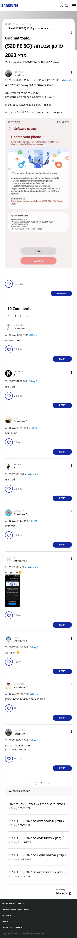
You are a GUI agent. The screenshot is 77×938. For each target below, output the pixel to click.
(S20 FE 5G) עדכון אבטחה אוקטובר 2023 (36, 855)
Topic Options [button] (66, 32)
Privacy (6, 915)
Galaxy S (67, 80)
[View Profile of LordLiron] (18, 371)
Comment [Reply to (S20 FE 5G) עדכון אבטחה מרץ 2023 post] (61, 293)
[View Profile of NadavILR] (18, 72)
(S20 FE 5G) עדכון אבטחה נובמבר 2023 (35, 838)
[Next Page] (26, 315)
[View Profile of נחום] (15, 418)
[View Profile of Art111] (16, 557)
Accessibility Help (13, 903)
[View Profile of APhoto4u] (18, 325)
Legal (5, 921)
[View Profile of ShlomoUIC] (19, 684)
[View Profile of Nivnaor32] (18, 511)
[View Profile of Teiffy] (16, 637)
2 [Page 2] (20, 315)
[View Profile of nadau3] (17, 464)
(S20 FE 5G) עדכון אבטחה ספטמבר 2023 (36, 872)
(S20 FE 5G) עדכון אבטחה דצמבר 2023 (35, 821)
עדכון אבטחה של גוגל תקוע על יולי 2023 (35, 804)
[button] (66, 72)
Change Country (12, 927)
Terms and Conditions (15, 909)
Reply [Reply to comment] (62, 358)
